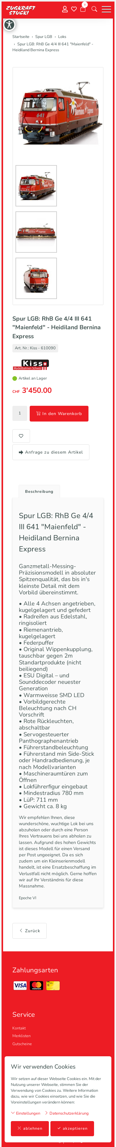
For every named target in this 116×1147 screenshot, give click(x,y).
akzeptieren (72, 1129)
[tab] (37, 490)
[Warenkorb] (83, 9)
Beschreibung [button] (39, 491)
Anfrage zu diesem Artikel (51, 452)
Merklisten (21, 1036)
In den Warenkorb (59, 413)
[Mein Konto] (65, 9)
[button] (94, 9)
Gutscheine (22, 1044)
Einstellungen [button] (25, 1113)
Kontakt (19, 1028)
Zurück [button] (29, 931)
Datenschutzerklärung (66, 1113)
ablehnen (29, 1129)
